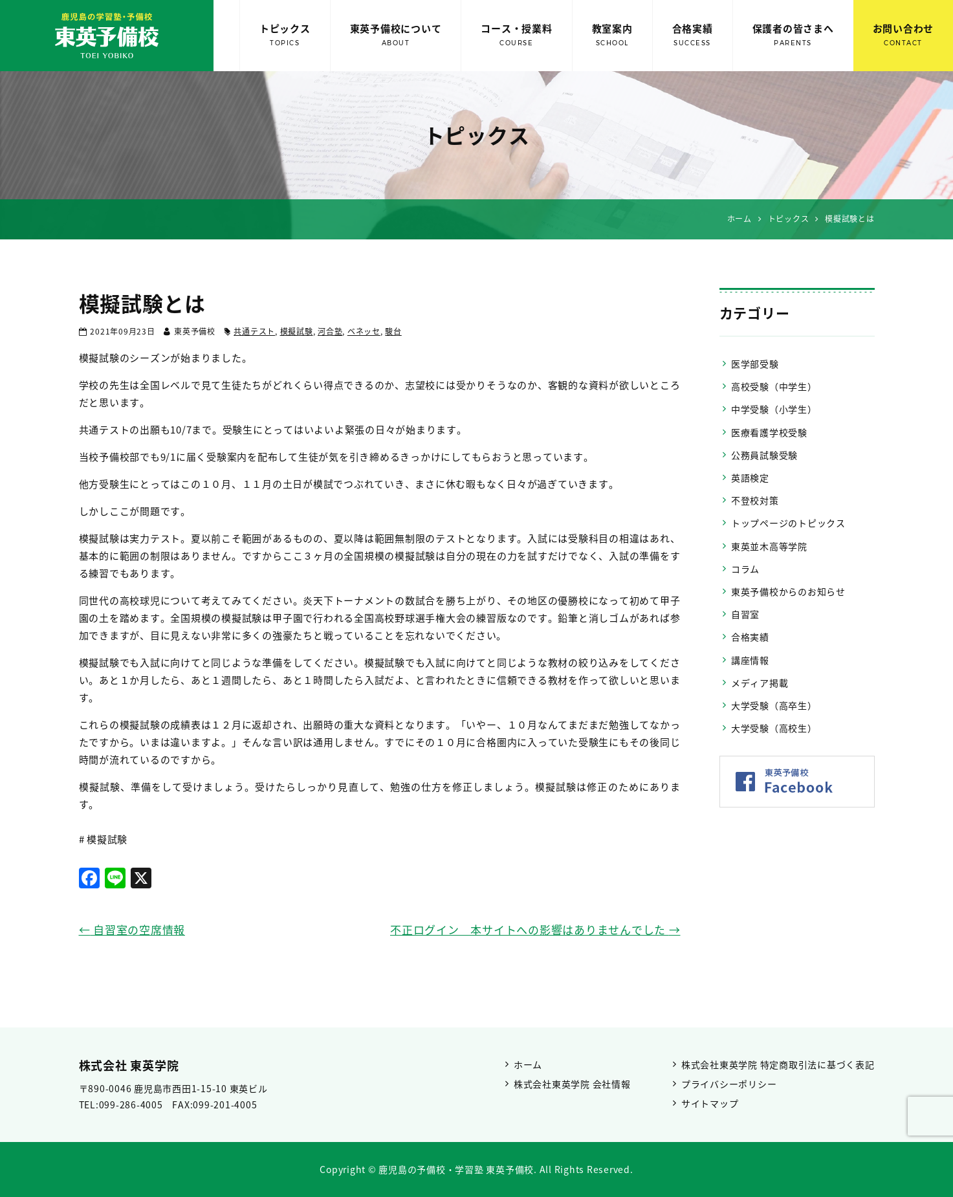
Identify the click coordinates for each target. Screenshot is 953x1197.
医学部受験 (755, 363)
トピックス (285, 35)
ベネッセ (363, 331)
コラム (745, 568)
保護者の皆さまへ (793, 35)
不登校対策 (755, 500)
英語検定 (750, 477)
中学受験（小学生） (774, 408)
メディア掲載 (760, 682)
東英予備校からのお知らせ (788, 591)
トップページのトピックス (788, 522)
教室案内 (612, 35)
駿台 (393, 331)
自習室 (745, 614)
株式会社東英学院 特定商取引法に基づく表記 (778, 1064)
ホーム (528, 1064)
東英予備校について (396, 35)
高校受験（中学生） (774, 386)
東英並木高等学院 (769, 546)
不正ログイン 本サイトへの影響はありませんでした (535, 929)
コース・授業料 (516, 35)
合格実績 (692, 35)
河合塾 (330, 331)
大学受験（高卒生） (774, 705)
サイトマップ (710, 1103)
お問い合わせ (903, 35)
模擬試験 (296, 331)
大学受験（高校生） (774, 727)
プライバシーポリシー (729, 1083)
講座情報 (750, 659)
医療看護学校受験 (769, 432)
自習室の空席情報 (132, 929)
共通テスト (254, 331)
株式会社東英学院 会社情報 (572, 1083)
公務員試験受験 (764, 454)
